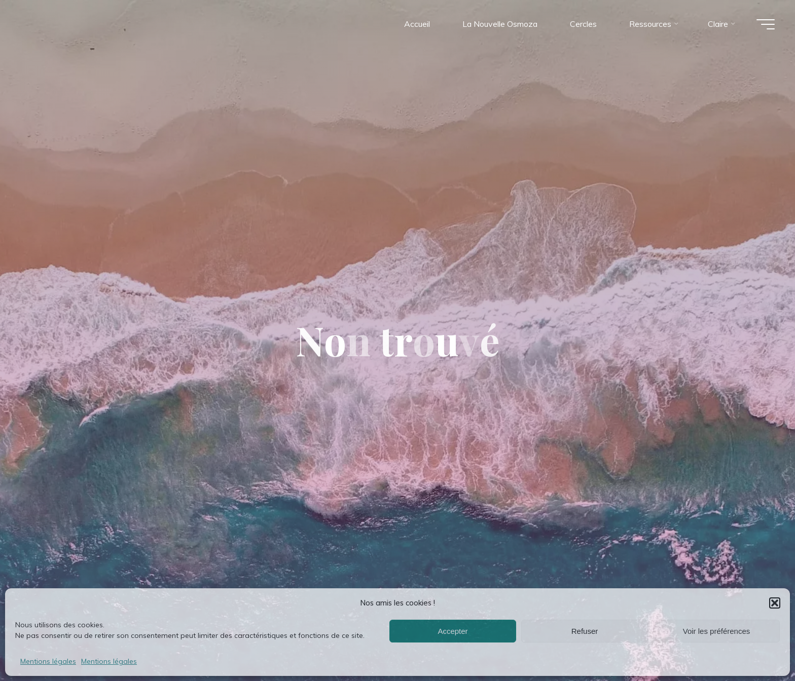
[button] (775, 603)
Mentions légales (48, 661)
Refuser (584, 631)
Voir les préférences (716, 631)
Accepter (452, 631)
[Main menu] (765, 24)
